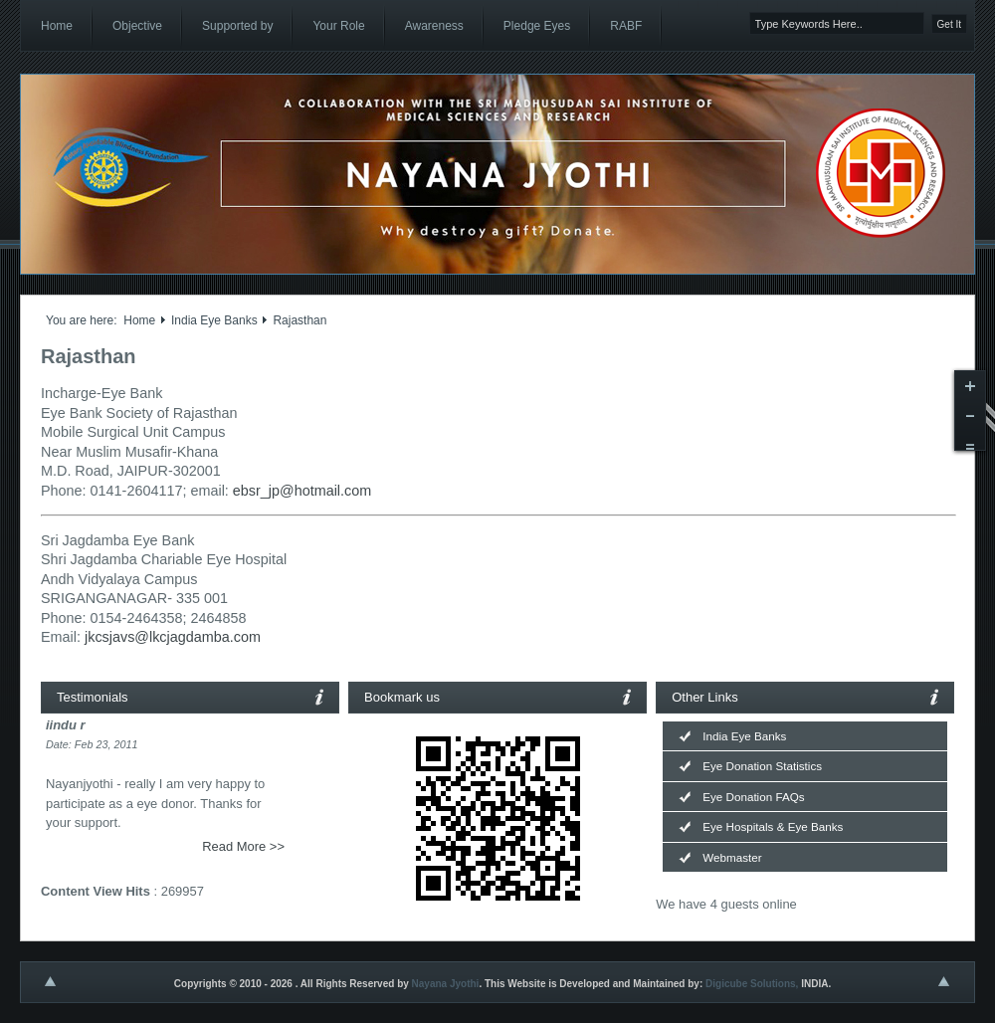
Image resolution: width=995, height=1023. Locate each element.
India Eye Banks (214, 320)
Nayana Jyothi (446, 983)
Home (139, 320)
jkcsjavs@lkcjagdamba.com (173, 637)
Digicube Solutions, (751, 983)
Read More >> (243, 846)
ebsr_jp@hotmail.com (302, 491)
